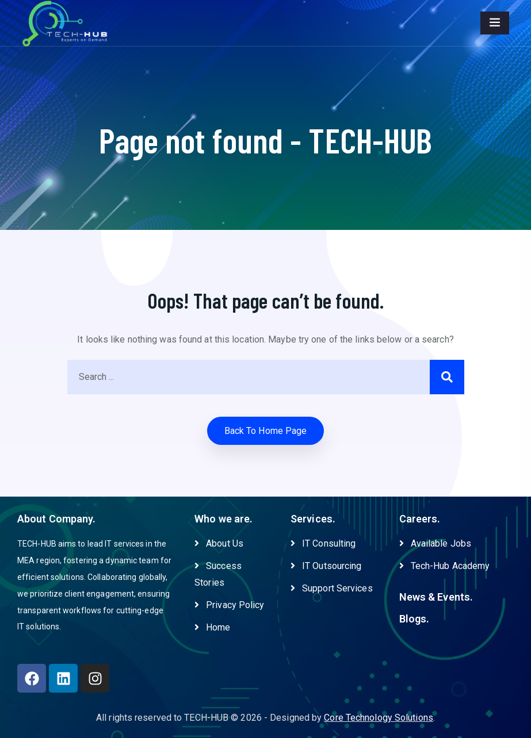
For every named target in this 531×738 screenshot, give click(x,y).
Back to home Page (265, 430)
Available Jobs (435, 543)
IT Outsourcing (326, 565)
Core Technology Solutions (378, 717)
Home (212, 627)
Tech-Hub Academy (444, 565)
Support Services (332, 588)
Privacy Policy (229, 604)
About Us (218, 543)
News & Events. (436, 597)
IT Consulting (323, 543)
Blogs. (414, 619)
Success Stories (218, 574)
